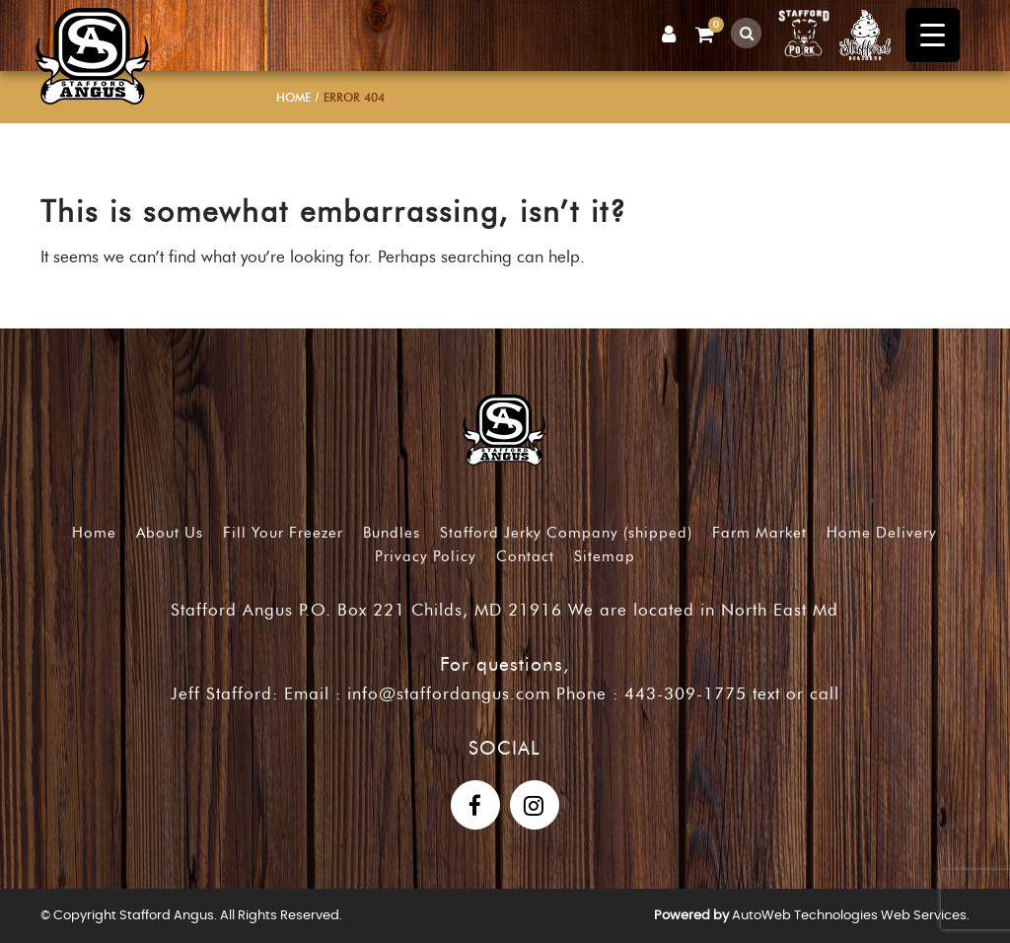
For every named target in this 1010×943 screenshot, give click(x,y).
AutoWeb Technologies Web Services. (851, 915)
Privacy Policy (425, 556)
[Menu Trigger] (932, 35)
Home (293, 97)
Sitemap (604, 556)
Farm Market (759, 533)
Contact (525, 556)
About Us (169, 533)
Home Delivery (882, 533)
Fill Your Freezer (283, 533)
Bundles (391, 533)
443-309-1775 (685, 693)
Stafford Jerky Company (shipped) (566, 533)
